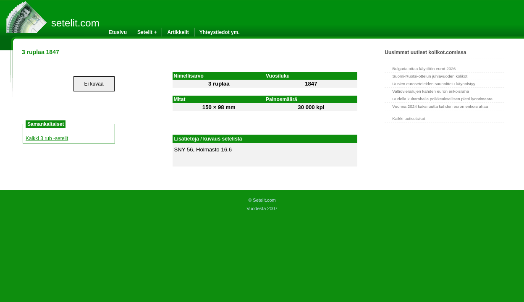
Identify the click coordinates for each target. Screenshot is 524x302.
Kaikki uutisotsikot (408, 118)
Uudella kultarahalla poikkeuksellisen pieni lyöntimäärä (442, 98)
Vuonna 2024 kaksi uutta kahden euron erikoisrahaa (440, 106)
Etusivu (118, 32)
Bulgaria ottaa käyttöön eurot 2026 (424, 68)
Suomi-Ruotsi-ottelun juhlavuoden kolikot (429, 76)
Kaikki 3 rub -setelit (47, 138)
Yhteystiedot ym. (219, 32)
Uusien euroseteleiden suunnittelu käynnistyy (433, 83)
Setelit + (147, 32)
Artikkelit (178, 32)
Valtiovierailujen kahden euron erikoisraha (430, 91)
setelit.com (75, 23)
